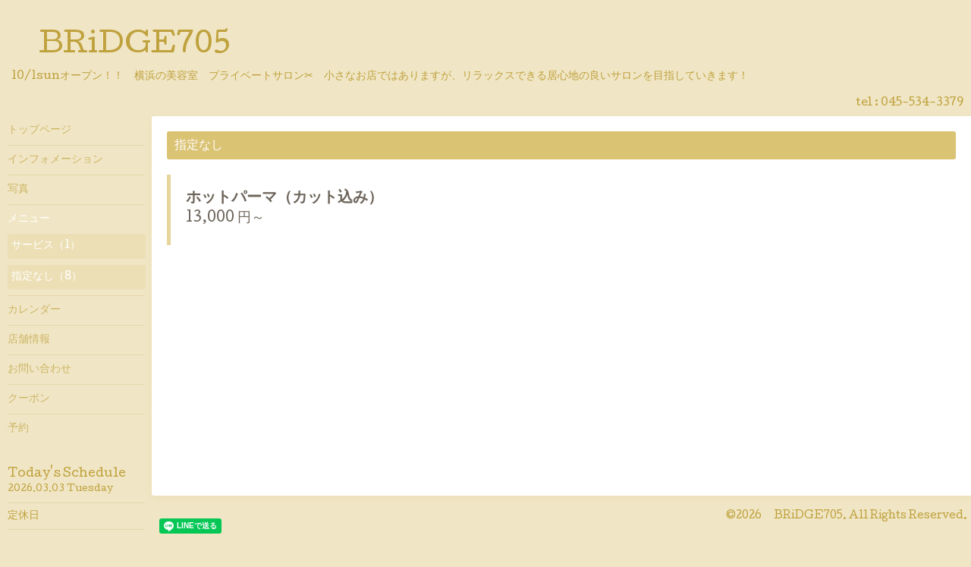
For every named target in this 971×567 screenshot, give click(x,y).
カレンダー (34, 310)
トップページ (39, 130)
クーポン (29, 399)
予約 (18, 429)
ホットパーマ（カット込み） (284, 199)
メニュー (29, 219)
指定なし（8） (46, 277)
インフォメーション (55, 160)
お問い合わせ (39, 370)
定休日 (23, 516)
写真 (18, 190)
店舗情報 (29, 340)
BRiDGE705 (134, 46)
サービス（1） (45, 246)
